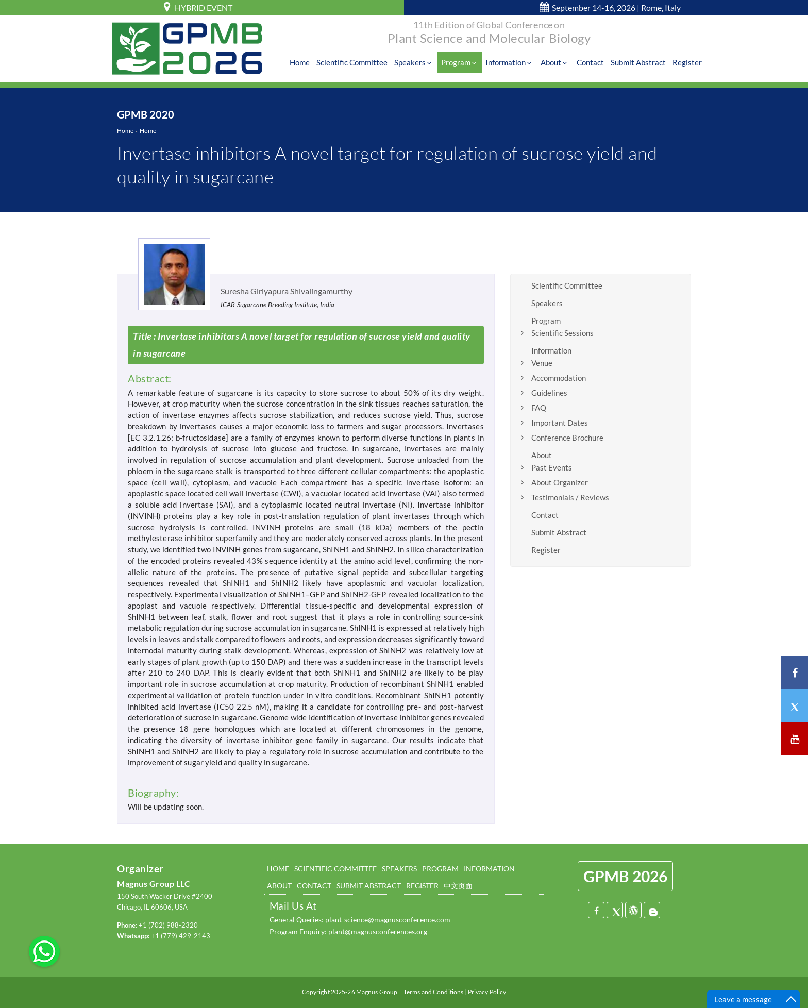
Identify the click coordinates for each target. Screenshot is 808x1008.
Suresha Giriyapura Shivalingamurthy (286, 291)
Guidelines (549, 392)
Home (305, 63)
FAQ (538, 407)
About (557, 63)
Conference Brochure (567, 437)
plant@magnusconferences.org (377, 931)
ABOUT (279, 885)
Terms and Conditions (433, 992)
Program (463, 63)
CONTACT (314, 885)
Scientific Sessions (562, 333)
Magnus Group (376, 992)
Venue (541, 362)
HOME (278, 869)
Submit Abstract (639, 63)
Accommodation (558, 377)
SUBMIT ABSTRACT (368, 885)
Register (687, 63)
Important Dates (559, 422)
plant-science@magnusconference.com (387, 920)
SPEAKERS (399, 869)
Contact (591, 63)
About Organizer (559, 482)
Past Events (551, 467)
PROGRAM (440, 869)
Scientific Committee (357, 63)
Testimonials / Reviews (570, 497)
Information (513, 63)
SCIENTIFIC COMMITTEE (335, 869)
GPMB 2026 (625, 876)
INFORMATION (489, 869)
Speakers (419, 63)
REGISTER (422, 885)
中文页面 (458, 885)
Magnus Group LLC (153, 884)
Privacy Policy (487, 992)
